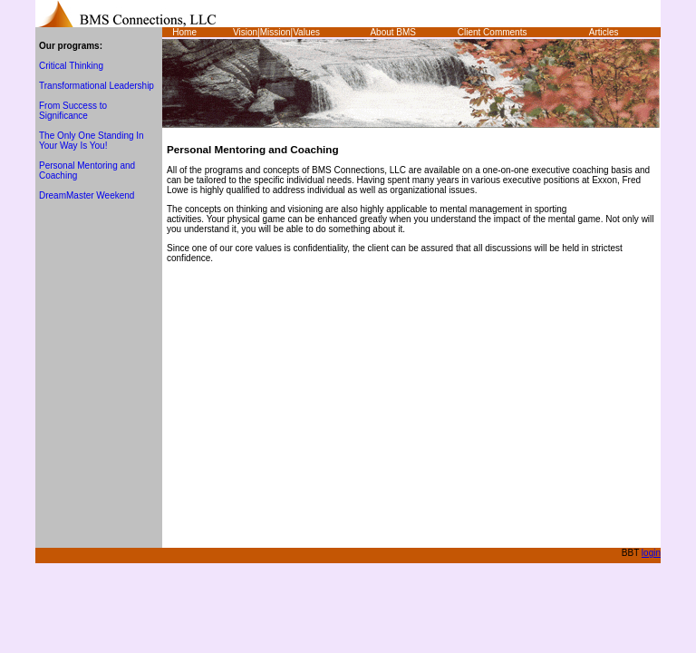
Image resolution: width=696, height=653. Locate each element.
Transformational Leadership (96, 86)
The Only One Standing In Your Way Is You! (91, 141)
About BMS (393, 32)
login (651, 553)
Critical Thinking (71, 66)
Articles (604, 32)
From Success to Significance (73, 111)
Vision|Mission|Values (276, 32)
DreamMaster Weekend (86, 195)
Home (184, 32)
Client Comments (492, 32)
